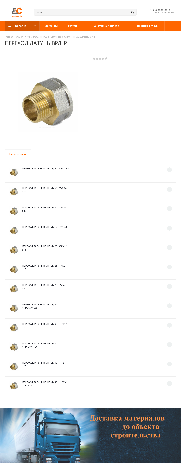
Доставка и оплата (56, 415)
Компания (11, 415)
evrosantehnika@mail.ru (150, 427)
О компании (12, 422)
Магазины (11, 427)
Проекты (89, 415)
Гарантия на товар (55, 422)
